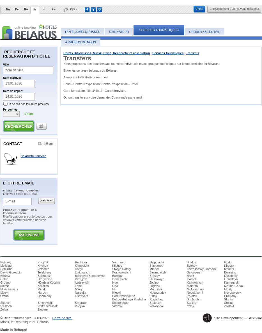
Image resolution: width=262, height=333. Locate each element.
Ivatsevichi (82, 282)
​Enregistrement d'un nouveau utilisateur (234, 8)
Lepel (78, 286)
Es (53, 9)
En (8, 9)
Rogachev (157, 299)
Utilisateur (119, 31)
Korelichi (43, 286)
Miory (78, 289)
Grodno (5, 282)
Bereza (5, 275)
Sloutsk (5, 302)
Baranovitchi (158, 272)
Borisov (117, 275)
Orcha (4, 296)
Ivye (115, 282)
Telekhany (45, 272)
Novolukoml (195, 292)
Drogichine (45, 279)
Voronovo (118, 262)
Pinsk (153, 296)
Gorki (227, 262)
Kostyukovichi (121, 272)
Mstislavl (6, 265)
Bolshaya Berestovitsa (90, 275)
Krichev (43, 265)
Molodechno (195, 289)
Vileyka (80, 306)
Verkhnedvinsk (48, 306)
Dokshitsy (231, 275)
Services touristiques (159, 30)
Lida (115, 286)
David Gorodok (10, 272)
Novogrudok (158, 292)
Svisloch (6, 306)
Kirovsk (229, 265)
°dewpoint (255, 318)
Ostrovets (81, 296)
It (43, 9)
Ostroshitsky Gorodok (202, 269)
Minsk (42, 289)
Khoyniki (43, 262)
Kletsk (4, 286)
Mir (114, 289)
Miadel (154, 269)
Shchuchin (194, 299)
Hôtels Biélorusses (82, 31)
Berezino (6, 269)
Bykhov (192, 265)
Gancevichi (119, 279)
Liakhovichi (82, 272)
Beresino (230, 272)
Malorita (192, 286)
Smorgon (81, 302)
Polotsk (192, 296)
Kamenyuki (231, 282)
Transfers (192, 53)
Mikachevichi (9, 289)
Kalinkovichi (195, 282)
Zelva (4, 309)
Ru (26, 9)
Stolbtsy (155, 302)
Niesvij (116, 292)
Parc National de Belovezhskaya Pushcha (129, 297)
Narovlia (80, 292)
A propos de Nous (80, 42)
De (17, 9)
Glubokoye (157, 279)
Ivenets (229, 269)
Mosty (228, 289)
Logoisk (155, 286)
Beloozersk (194, 272)
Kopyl (79, 269)
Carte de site (62, 318)
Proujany (230, 296)
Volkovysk (156, 306)
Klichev (117, 265)
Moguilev (156, 289)
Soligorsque (120, 302)
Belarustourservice (33, 156)
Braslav (155, 275)
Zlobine (43, 309)
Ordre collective (204, 31)
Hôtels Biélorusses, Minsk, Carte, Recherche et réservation (106, 53)
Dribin (4, 279)
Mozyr (4, 292)
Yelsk (190, 306)
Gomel (191, 279)
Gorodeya (231, 279)
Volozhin (43, 269)
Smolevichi (45, 302)
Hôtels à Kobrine (49, 282)
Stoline (191, 302)
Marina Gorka (233, 286)
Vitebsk (117, 306)
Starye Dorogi (121, 269)
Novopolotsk (232, 292)
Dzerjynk (81, 279)
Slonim (229, 299)
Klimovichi (82, 265)
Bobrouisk (44, 275)
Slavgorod (157, 265)
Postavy (5, 262)
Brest (190, 275)
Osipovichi (157, 262)
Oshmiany (45, 296)
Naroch (42, 292)
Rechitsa (81, 262)
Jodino (154, 282)
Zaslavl (229, 306)
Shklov (191, 262)
